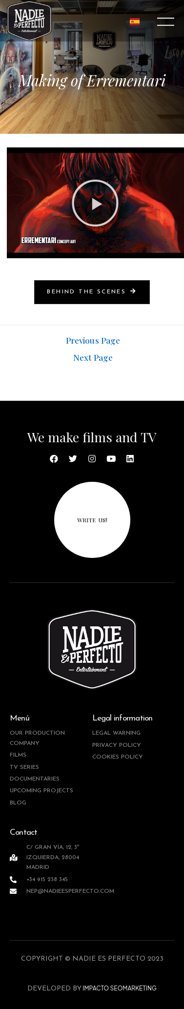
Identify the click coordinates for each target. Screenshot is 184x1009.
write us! (92, 520)
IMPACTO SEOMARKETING (119, 988)
